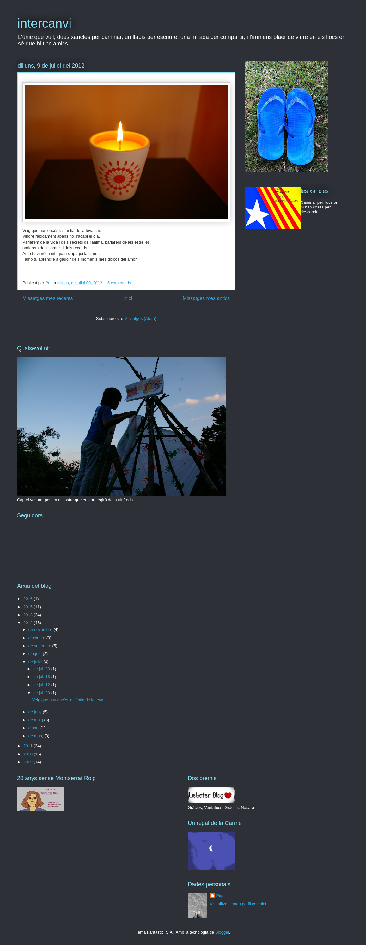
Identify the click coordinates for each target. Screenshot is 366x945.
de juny (35, 711)
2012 (28, 622)
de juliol (36, 661)
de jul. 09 (42, 692)
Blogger (222, 932)
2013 (28, 614)
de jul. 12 (42, 685)
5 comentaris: (120, 282)
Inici (127, 298)
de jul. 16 (42, 676)
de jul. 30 (42, 668)
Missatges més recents (47, 298)
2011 (28, 745)
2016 (28, 598)
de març (36, 735)
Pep (220, 895)
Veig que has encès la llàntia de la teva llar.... (73, 699)
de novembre (41, 629)
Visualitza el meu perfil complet (238, 903)
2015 (28, 607)
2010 (28, 754)
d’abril (34, 727)
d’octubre (37, 637)
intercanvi (44, 23)
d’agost (35, 653)
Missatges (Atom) (140, 318)
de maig (36, 720)
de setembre (40, 645)
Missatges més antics (206, 298)
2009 (28, 762)
